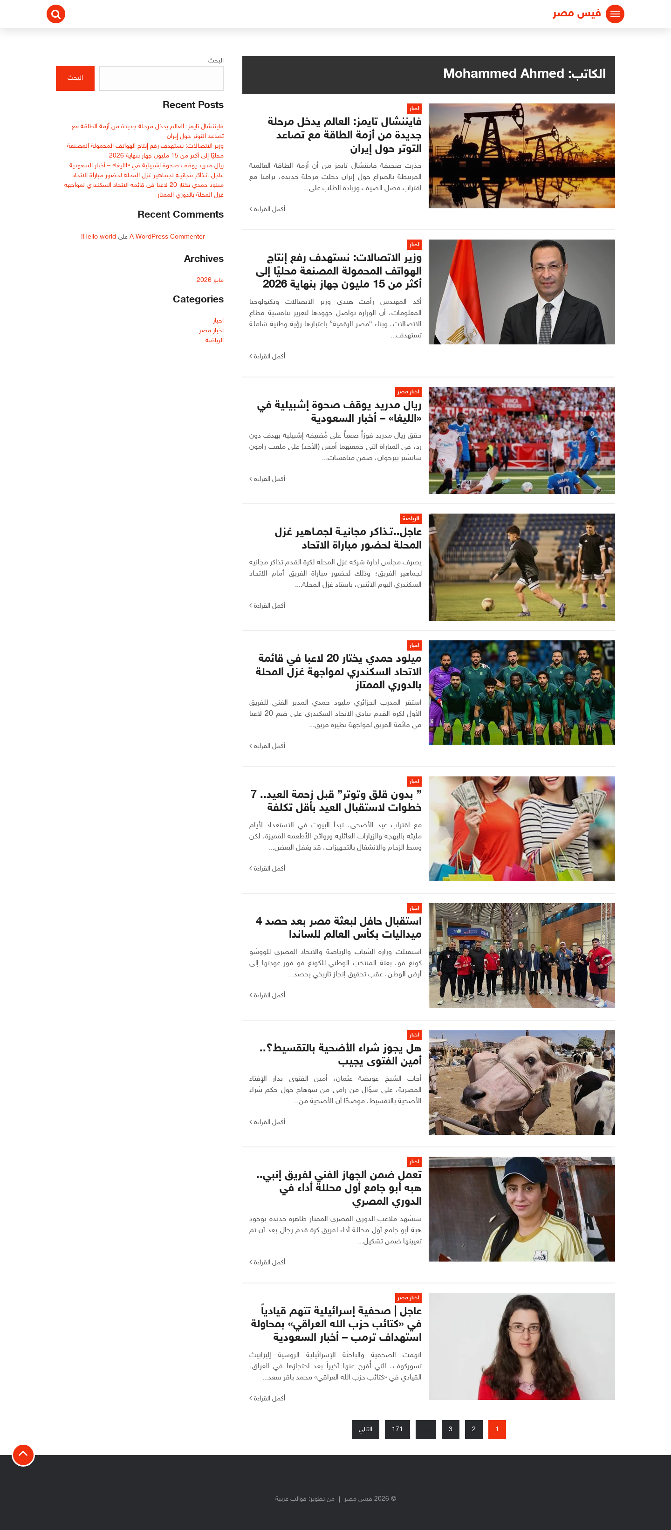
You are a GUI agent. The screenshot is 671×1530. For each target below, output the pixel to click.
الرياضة (214, 340)
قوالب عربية (291, 1499)
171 (397, 1430)
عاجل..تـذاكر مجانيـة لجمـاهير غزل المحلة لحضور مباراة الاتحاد (148, 175)
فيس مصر (577, 14)
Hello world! (98, 237)
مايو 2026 (210, 280)
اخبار (218, 321)
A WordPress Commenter (167, 237)
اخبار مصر (211, 331)
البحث (216, 61)
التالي (365, 1430)
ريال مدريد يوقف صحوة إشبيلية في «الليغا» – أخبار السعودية (146, 166)
